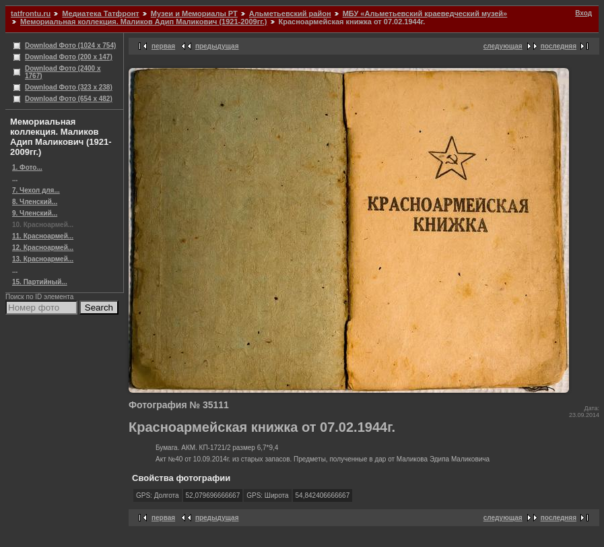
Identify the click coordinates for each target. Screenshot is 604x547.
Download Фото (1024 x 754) (70, 45)
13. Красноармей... (42, 259)
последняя (558, 46)
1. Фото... (27, 167)
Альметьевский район (290, 13)
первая (163, 46)
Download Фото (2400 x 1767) (63, 72)
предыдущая (217, 46)
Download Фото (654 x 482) (68, 98)
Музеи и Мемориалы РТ (194, 13)
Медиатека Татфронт (100, 13)
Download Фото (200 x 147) (68, 57)
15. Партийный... (39, 282)
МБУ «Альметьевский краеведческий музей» (425, 13)
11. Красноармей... (42, 236)
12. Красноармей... (42, 247)
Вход (583, 13)
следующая (503, 46)
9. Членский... (34, 213)
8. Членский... (34, 201)
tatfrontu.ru (31, 13)
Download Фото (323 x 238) (68, 87)
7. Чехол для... (36, 190)
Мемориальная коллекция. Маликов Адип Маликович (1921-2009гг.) (143, 22)
